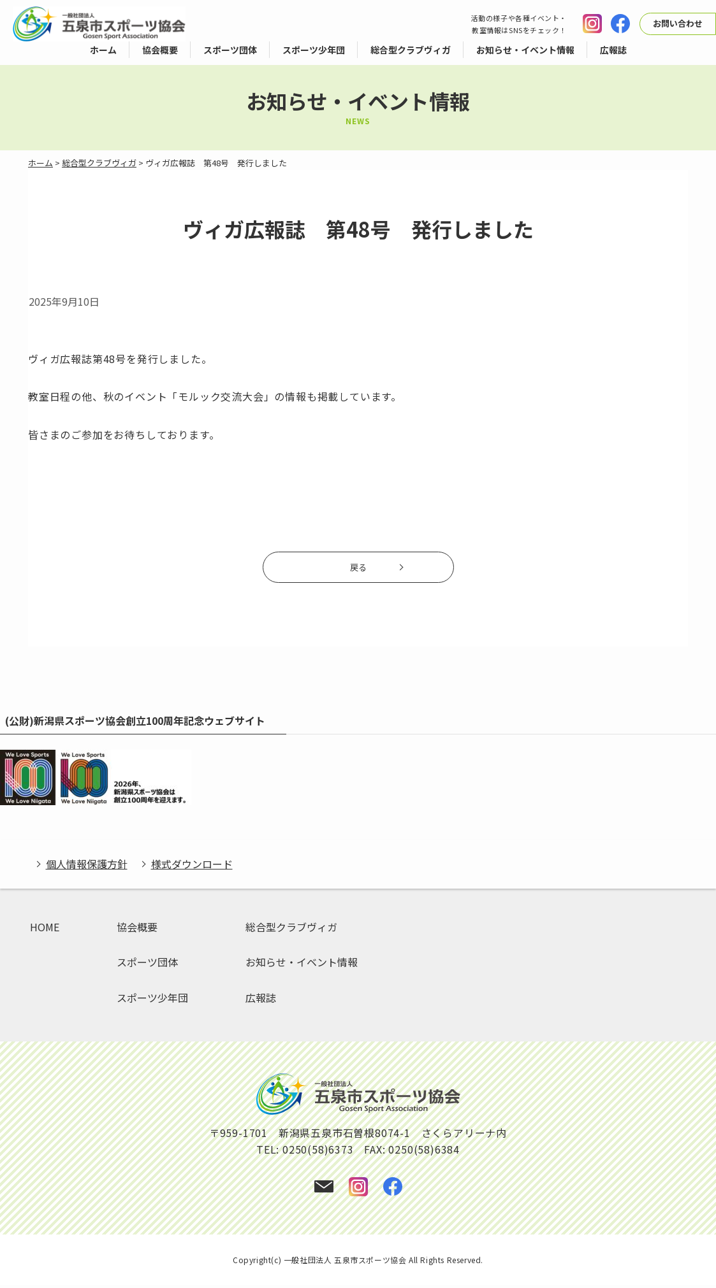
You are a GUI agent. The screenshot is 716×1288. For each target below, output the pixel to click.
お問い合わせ (678, 23)
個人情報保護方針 (87, 867)
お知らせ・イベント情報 (301, 965)
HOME (44, 930)
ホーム (40, 163)
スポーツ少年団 (152, 1000)
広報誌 (260, 1000)
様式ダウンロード (192, 867)
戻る (358, 569)
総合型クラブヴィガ (99, 163)
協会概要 (137, 930)
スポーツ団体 (147, 965)
